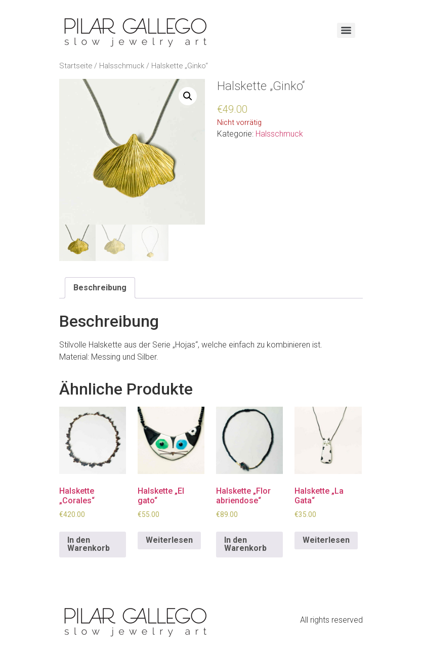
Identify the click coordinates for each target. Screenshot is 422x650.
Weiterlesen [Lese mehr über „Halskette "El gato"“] (169, 540)
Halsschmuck (121, 65)
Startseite (75, 65)
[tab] (100, 287)
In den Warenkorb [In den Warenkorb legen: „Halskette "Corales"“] (88, 544)
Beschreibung (99, 287)
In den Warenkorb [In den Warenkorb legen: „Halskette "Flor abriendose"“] (245, 544)
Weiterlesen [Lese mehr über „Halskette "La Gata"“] (326, 540)
